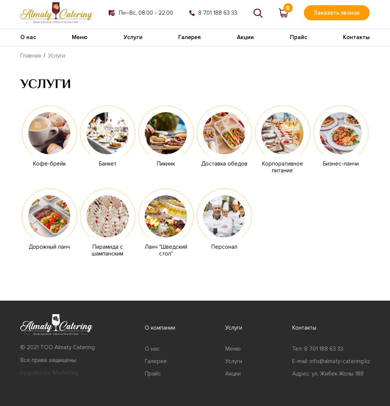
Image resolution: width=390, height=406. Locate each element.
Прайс (298, 37)
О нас (28, 37)
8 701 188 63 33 (213, 12)
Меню (80, 37)
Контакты (356, 37)
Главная (30, 55)
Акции (245, 37)
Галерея (189, 37)
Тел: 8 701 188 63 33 (317, 348)
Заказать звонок (337, 12)
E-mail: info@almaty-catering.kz (331, 361)
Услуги (133, 37)
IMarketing (65, 373)
